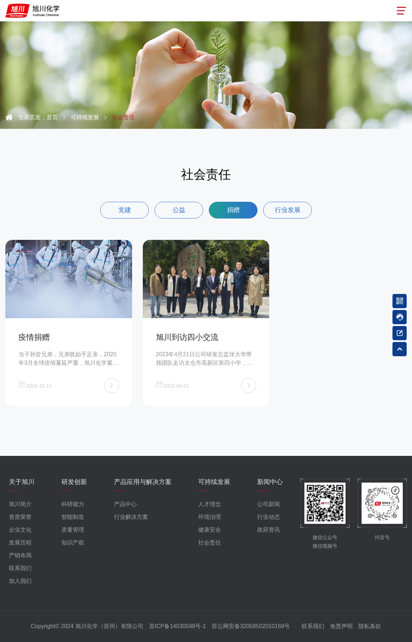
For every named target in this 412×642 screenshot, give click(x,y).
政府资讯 (268, 530)
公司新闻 (268, 504)
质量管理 (72, 530)
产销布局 (20, 555)
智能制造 (72, 517)
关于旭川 (21, 482)
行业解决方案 (131, 517)
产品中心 (125, 504)
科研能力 (72, 504)
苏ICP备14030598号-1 (177, 626)
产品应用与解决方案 (143, 482)
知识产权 (72, 543)
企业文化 (20, 530)
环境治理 (209, 517)
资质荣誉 (20, 517)
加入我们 (20, 581)
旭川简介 (20, 504)
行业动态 (268, 517)
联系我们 (20, 568)
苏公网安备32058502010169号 (251, 626)
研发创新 (74, 482)
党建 (124, 210)
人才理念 (209, 504)
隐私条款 (369, 626)
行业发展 (287, 210)
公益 (179, 210)
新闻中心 (270, 482)
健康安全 (209, 530)
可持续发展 (214, 482)
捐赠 (233, 210)
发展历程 (20, 543)
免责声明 (341, 626)
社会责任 (209, 543)
